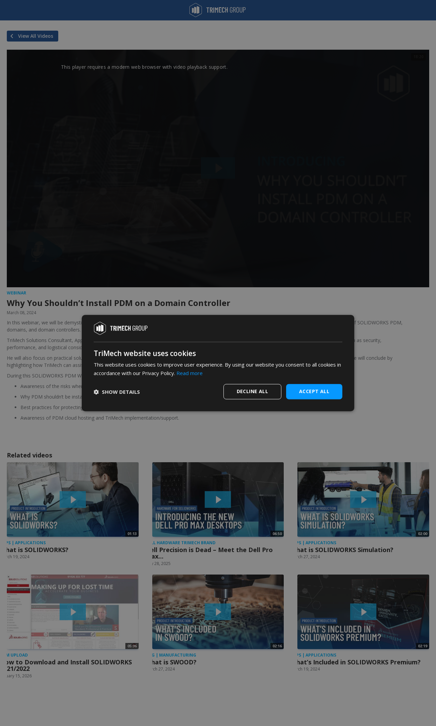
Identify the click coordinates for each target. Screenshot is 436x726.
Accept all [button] (314, 391)
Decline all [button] (252, 391)
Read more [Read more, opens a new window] (189, 373)
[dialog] (218, 363)
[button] (117, 392)
